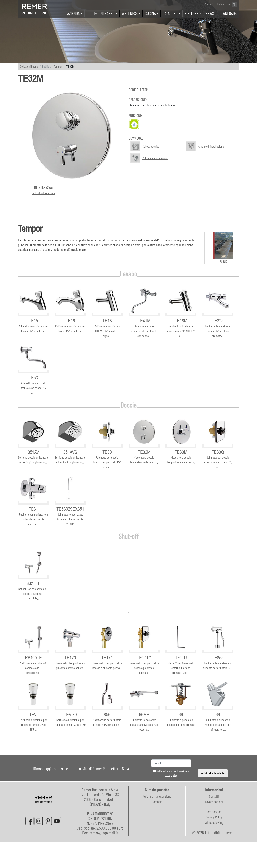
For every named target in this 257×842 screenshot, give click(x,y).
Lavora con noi (214, 801)
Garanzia (157, 801)
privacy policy (171, 775)
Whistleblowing (214, 822)
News (209, 13)
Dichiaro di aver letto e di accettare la (171, 773)
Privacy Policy (213, 817)
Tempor (58, 66)
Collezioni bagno (29, 66)
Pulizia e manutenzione (157, 796)
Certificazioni (214, 811)
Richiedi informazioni (43, 193)
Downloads (227, 13)
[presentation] (213, 763)
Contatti (208, 4)
